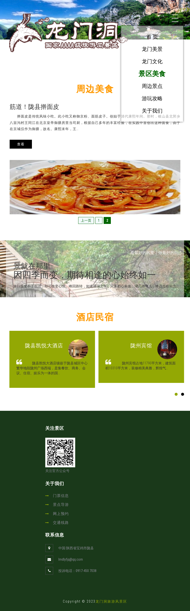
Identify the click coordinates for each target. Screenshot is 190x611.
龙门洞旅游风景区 (111, 601)
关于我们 (152, 111)
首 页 (152, 37)
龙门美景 (152, 49)
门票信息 (61, 495)
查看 (20, 144)
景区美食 (152, 74)
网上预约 (61, 514)
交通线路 (61, 522)
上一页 (86, 220)
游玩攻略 (152, 98)
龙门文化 (152, 61)
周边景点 (152, 86)
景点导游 (61, 504)
